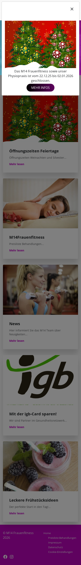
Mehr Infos (40, 87)
